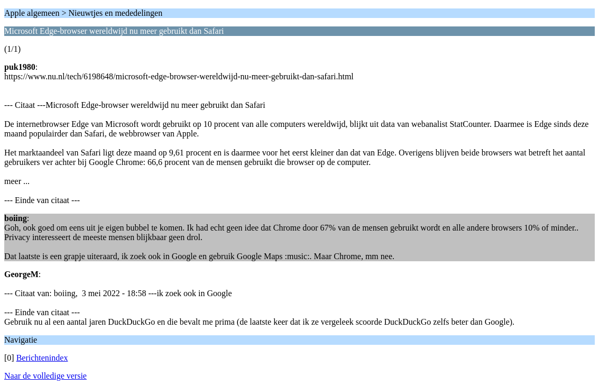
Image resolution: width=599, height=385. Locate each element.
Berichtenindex (42, 357)
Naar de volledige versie (45, 375)
